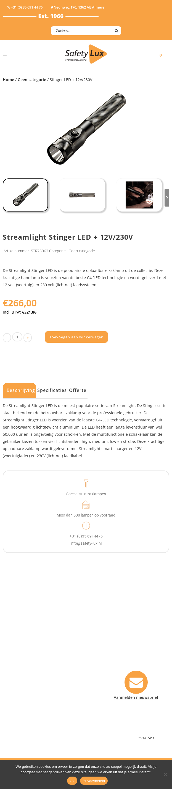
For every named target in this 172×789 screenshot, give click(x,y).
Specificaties (52, 390)
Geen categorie (32, 79)
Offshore (58, 660)
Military (57, 674)
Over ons (146, 737)
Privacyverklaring (108, 703)
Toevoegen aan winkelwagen (76, 337)
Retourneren (104, 681)
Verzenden (102, 667)
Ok (72, 781)
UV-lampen (13, 710)
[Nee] (165, 774)
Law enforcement (66, 653)
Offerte (77, 390)
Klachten (100, 674)
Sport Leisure (63, 681)
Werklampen (15, 660)
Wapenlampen (16, 696)
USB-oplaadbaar (18, 703)
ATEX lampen (15, 653)
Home (8, 79)
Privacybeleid (94, 781)
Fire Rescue (61, 667)
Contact (99, 653)
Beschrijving (21, 390)
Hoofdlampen (16, 645)
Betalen (99, 660)
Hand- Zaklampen (20, 638)
